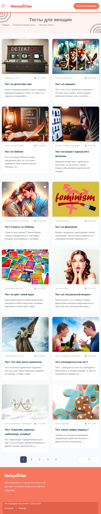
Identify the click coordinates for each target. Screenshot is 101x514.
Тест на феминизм (66, 227)
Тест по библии (14, 151)
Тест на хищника (65, 84)
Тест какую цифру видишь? (72, 429)
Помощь (22, 508)
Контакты (9, 508)
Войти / (80, 6)
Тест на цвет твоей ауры (19, 294)
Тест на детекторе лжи (18, 84)
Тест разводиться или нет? (71, 362)
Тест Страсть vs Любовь (19, 227)
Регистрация (90, 6)
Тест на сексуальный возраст (73, 294)
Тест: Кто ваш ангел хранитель (23, 362)
